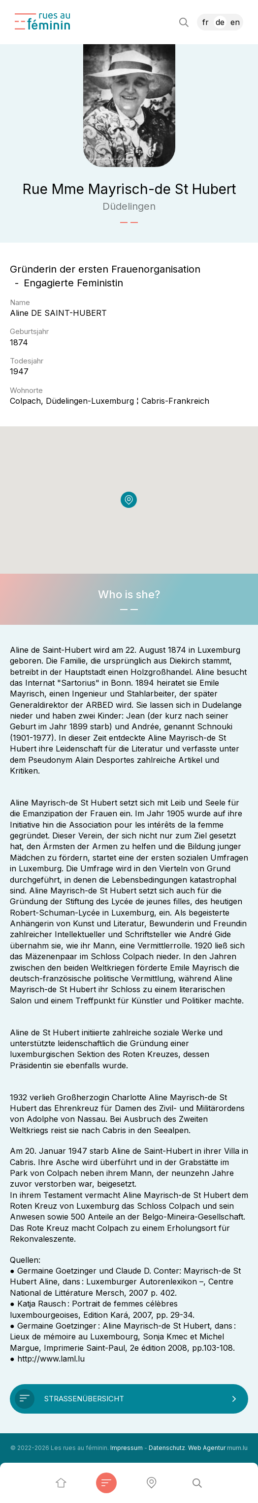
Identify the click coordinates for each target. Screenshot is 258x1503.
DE (220, 22)
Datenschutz (167, 1447)
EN (235, 22)
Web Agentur (207, 1447)
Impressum (126, 1447)
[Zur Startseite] (42, 21)
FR (205, 22)
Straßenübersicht (84, 1398)
